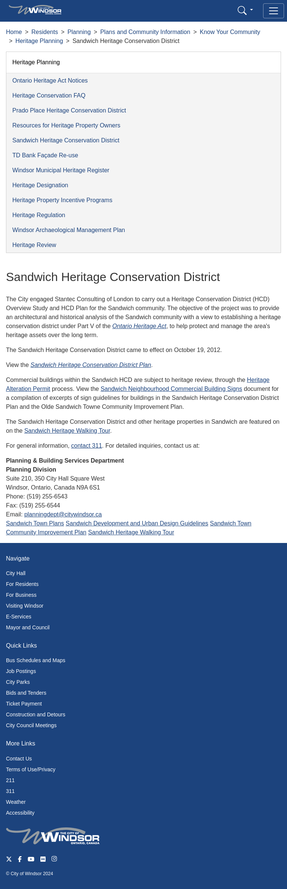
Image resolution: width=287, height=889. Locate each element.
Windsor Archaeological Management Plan (68, 230)
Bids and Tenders (26, 693)
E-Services (18, 617)
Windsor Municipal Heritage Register (60, 170)
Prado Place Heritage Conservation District (69, 110)
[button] (245, 10)
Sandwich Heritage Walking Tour (67, 430)
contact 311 (86, 445)
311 (10, 791)
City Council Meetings (31, 725)
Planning (79, 32)
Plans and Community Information (145, 32)
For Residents (22, 584)
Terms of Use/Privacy (30, 769)
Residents (44, 32)
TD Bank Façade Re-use (45, 155)
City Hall (15, 573)
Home (14, 32)
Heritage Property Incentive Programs (62, 200)
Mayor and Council (28, 627)
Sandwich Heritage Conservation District (65, 140)
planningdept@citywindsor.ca (63, 514)
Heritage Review (34, 245)
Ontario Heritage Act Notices (50, 80)
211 (10, 780)
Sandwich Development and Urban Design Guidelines (137, 523)
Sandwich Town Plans (35, 523)
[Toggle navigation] (273, 10)
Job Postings (21, 671)
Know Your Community (230, 32)
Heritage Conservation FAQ (49, 95)
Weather (16, 802)
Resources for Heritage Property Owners (66, 125)
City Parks (18, 682)
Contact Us (19, 759)
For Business (21, 595)
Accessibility (20, 813)
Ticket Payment (24, 704)
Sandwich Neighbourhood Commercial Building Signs (171, 389)
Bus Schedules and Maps (35, 660)
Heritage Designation (40, 185)
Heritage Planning (39, 41)
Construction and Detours (35, 714)
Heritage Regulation (38, 215)
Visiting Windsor (24, 606)
